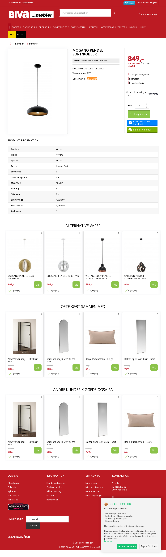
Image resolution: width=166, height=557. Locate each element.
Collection (12, 487)
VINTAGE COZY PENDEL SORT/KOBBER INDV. (98, 277)
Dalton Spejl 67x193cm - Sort (139, 358)
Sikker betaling (54, 491)
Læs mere (108, 541)
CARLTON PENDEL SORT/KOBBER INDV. (135, 277)
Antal (130, 105)
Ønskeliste (27, 2)
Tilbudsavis (13, 482)
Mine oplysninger (93, 495)
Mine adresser (92, 491)
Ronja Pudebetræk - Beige (99, 358)
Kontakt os (16, 2)
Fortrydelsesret (54, 503)
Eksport (50, 495)
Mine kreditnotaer (94, 487)
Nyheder (12, 491)
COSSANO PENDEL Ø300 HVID (63, 275)
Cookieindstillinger (83, 549)
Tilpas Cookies (149, 546)
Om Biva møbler (54, 487)
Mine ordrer (91, 482)
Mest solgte (13, 495)
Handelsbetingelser (56, 482)
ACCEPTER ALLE (127, 546)
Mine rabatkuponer (94, 499)
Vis (37, 284)
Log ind (153, 2)
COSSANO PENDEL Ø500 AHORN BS (21, 277)
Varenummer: (79, 73)
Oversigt (12, 503)
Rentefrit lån (53, 499)
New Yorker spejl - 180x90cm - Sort (24, 360)
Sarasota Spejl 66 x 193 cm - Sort (61, 360)
